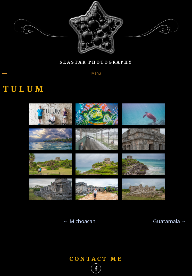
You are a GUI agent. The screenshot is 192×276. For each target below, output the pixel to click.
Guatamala (169, 221)
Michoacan (79, 221)
